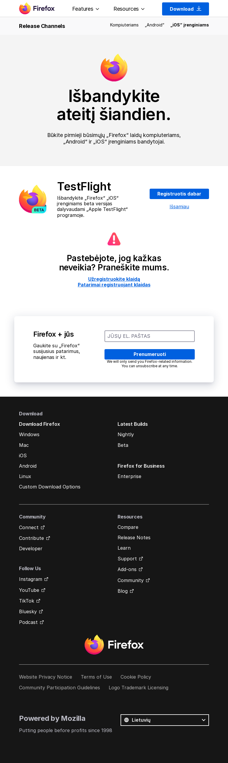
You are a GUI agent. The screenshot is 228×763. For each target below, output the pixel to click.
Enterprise (129, 476)
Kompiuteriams (124, 24)
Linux (25, 476)
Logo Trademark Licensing (138, 688)
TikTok (26, 601)
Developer (30, 548)
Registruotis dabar (179, 194)
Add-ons (127, 569)
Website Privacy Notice (45, 677)
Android (28, 466)
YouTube (29, 590)
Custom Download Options (49, 487)
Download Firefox (39, 424)
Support (127, 559)
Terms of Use (96, 677)
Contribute (31, 538)
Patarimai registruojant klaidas (114, 285)
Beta (123, 445)
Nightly (126, 434)
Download (185, 9)
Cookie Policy (136, 677)
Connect (29, 527)
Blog (123, 591)
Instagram (30, 579)
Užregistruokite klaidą (114, 279)
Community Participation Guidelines (59, 688)
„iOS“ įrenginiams (189, 24)
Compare (128, 527)
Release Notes (134, 537)
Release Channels (42, 26)
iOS (23, 455)
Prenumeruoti (150, 354)
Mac (24, 445)
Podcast (28, 622)
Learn (124, 548)
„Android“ (154, 24)
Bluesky (28, 611)
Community (131, 580)
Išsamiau (179, 206)
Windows (29, 434)
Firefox (114, 645)
